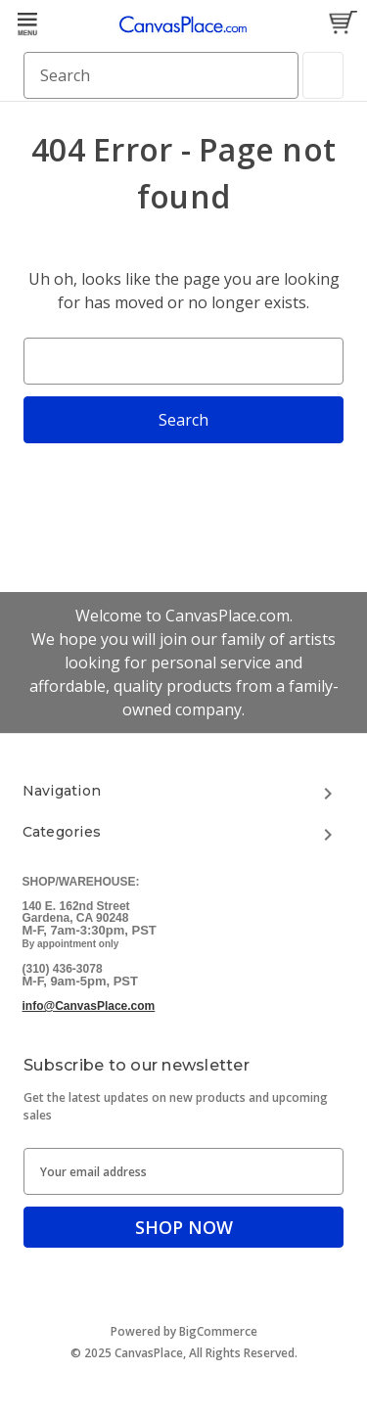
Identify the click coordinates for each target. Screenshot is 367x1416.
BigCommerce (218, 1331)
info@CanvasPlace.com (89, 1006)
